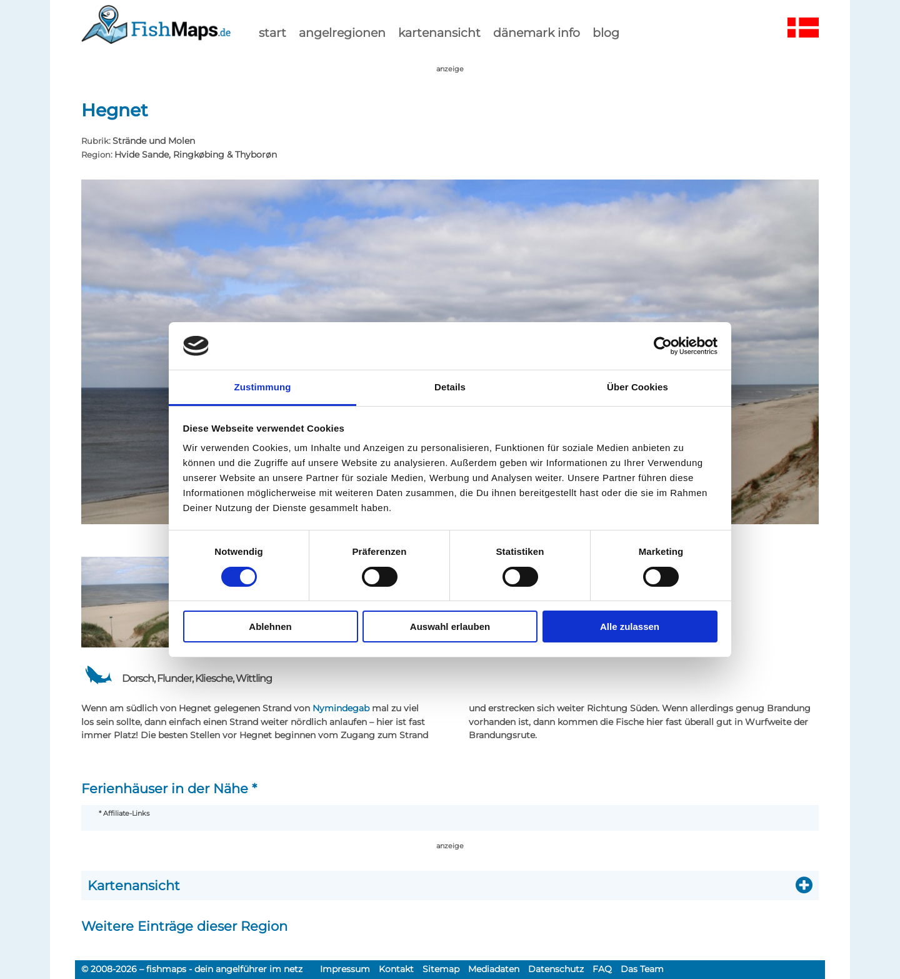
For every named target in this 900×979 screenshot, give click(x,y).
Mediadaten (493, 969)
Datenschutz (556, 969)
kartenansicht (439, 32)
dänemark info (536, 32)
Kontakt (396, 969)
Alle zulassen (629, 626)
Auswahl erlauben (450, 626)
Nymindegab (340, 708)
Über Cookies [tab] (637, 387)
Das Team (642, 969)
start (272, 32)
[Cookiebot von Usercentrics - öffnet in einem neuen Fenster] (663, 346)
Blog (605, 32)
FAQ (602, 969)
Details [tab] (450, 387)
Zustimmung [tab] (262, 387)
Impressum (345, 969)
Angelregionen (342, 32)
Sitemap (440, 969)
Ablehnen (270, 626)
